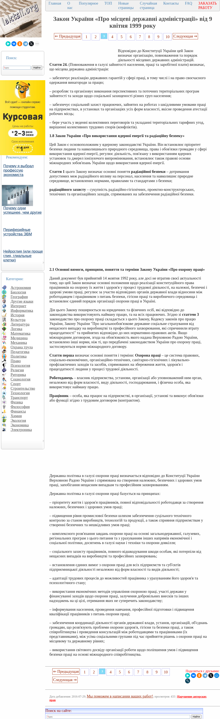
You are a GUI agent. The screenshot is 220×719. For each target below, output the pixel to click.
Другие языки (22, 301)
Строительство (23, 388)
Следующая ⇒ (185, 36)
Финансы (18, 411)
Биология (18, 292)
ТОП (108, 3)
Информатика (22, 310)
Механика (19, 342)
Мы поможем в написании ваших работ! (120, 696)
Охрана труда (22, 347)
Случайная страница (148, 5)
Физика (17, 402)
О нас (70, 5)
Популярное (88, 3)
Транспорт (19, 397)
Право (16, 361)
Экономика (20, 425)
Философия (20, 406)
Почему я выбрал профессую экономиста (18, 170)
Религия (17, 370)
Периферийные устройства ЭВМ (17, 232)
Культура (18, 319)
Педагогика (20, 352)
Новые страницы (126, 5)
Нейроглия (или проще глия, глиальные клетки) (23, 255)
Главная (55, 3)
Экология (18, 420)
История (17, 315)
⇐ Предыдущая (68, 36)
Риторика (18, 374)
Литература (20, 324)
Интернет (18, 306)
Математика (21, 333)
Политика (19, 356)
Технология (20, 393)
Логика (16, 329)
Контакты (171, 3)
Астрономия (21, 287)
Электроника (21, 429)
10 (168, 37)
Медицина (19, 338)
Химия (16, 416)
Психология (20, 365)
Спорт (16, 384)
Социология (21, 379)
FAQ (188, 3)
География (19, 297)
